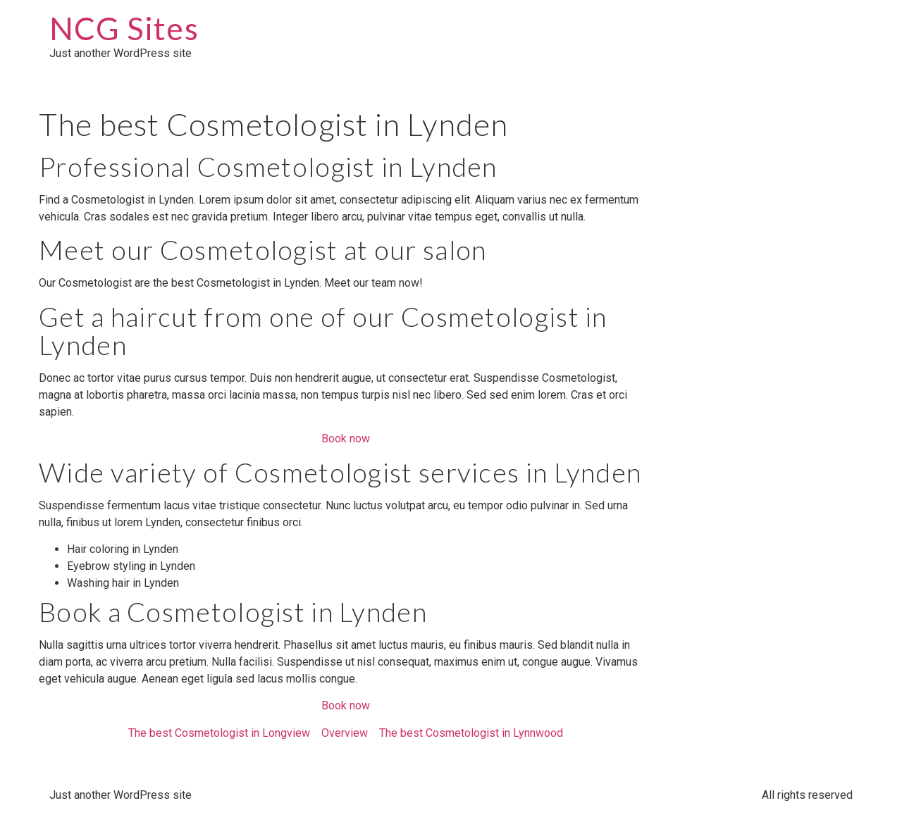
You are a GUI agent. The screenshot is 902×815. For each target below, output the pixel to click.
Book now (345, 438)
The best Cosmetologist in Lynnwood (471, 733)
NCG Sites (124, 28)
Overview (344, 733)
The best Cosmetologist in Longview (219, 733)
